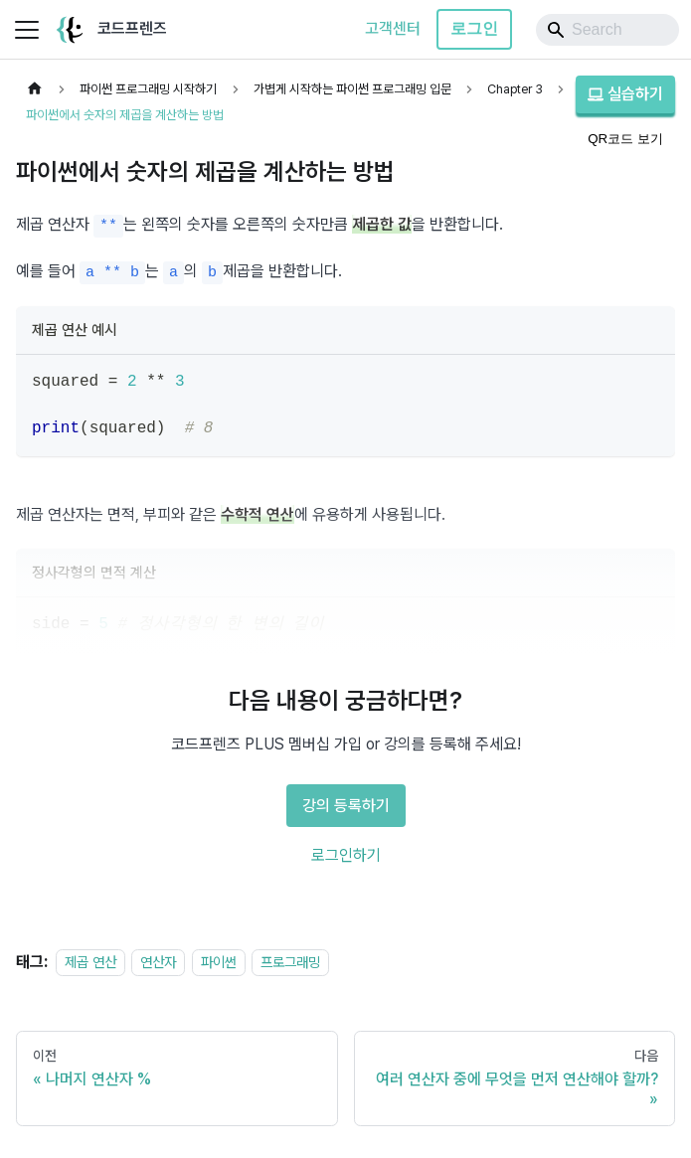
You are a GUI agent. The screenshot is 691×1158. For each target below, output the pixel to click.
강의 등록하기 (346, 805)
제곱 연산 (90, 961)
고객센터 (393, 28)
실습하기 (625, 93)
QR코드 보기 (625, 138)
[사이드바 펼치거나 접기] (27, 30)
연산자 (158, 961)
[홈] (35, 89)
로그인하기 (346, 855)
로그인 (474, 28)
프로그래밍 (290, 961)
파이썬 (219, 961)
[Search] (607, 30)
